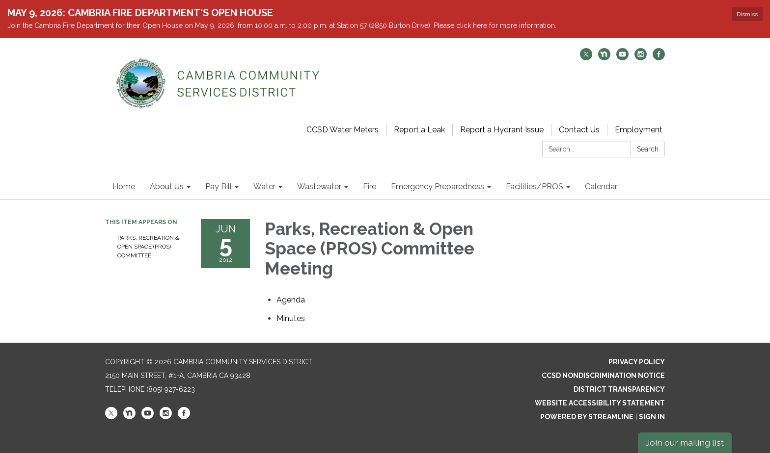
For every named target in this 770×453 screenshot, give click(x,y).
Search (648, 149)
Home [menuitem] (123, 186)
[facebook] (659, 57)
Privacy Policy (636, 362)
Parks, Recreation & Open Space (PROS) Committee (148, 246)
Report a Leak (419, 129)
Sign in (652, 417)
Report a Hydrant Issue (502, 129)
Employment (638, 129)
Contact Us (579, 129)
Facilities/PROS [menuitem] (534, 186)
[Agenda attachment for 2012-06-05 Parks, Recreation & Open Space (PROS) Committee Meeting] (290, 299)
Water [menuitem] (264, 186)
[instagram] (640, 57)
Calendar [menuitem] (601, 186)
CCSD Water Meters (342, 129)
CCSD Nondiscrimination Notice (603, 375)
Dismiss (747, 14)
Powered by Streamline (586, 417)
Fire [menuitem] (369, 186)
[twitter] (586, 57)
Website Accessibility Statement (600, 403)
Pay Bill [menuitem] (218, 186)
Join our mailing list (685, 442)
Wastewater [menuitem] (319, 186)
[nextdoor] (604, 57)
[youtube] (622, 57)
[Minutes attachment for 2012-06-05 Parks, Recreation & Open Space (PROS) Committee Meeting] (290, 318)
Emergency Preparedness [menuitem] (437, 186)
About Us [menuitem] (167, 186)
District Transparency (619, 389)
